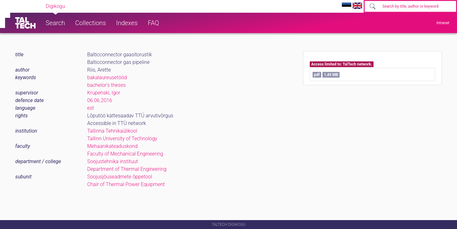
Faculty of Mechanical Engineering (125, 154)
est (90, 108)
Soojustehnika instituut (112, 161)
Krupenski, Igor (103, 93)
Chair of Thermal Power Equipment (126, 184)
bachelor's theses (106, 85)
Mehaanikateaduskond (112, 146)
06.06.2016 (99, 100)
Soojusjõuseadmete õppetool (119, 177)
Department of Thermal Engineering (127, 169)
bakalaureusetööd (107, 77)
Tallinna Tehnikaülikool (112, 131)
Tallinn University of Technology (122, 138)
